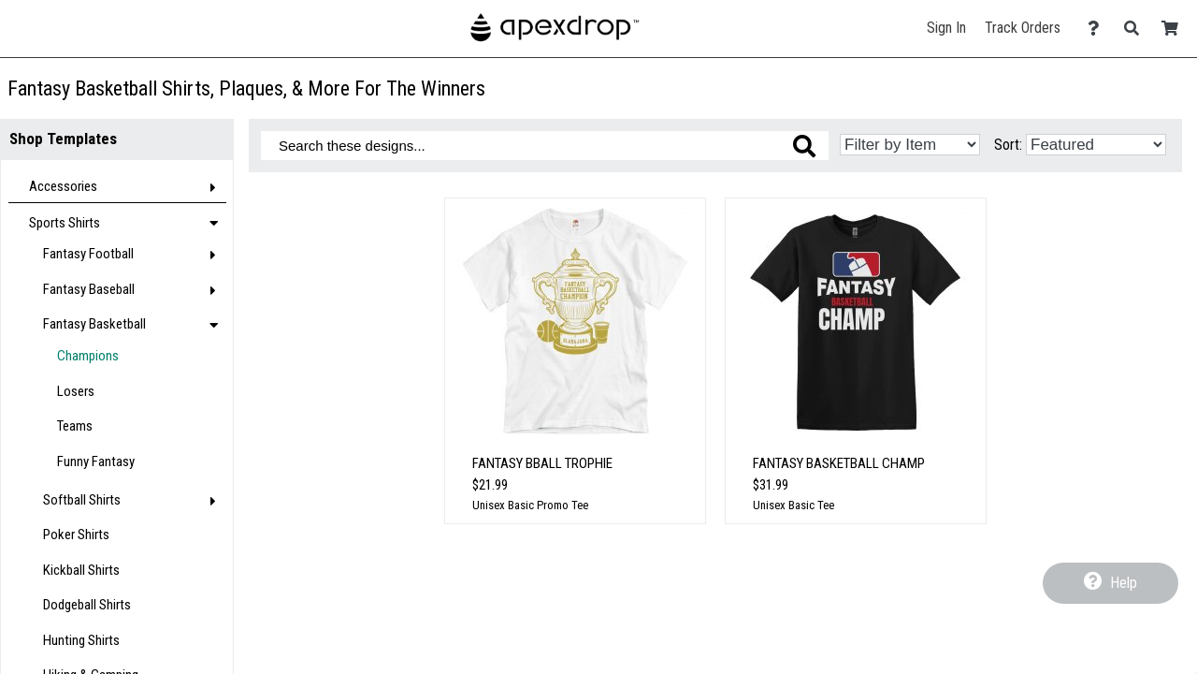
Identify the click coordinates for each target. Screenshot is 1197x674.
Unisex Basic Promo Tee (530, 505)
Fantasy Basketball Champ (839, 463)
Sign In (946, 28)
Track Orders (1022, 28)
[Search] (1137, 28)
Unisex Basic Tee (793, 505)
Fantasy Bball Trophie (542, 463)
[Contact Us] (1098, 28)
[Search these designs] (545, 145)
